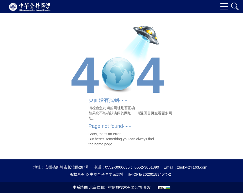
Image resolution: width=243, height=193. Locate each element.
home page (103, 144)
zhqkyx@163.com (192, 167)
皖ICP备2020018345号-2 (149, 174)
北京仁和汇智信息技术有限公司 (115, 187)
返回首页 (147, 113)
